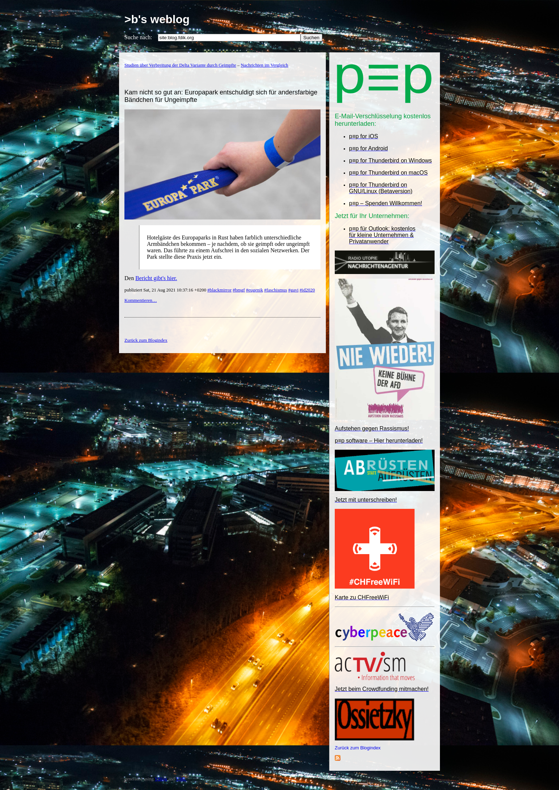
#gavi (293, 290)
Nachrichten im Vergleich (264, 65)
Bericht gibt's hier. (156, 278)
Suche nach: (138, 37)
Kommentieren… (140, 300)
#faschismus (275, 290)
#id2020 (307, 290)
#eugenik (254, 290)
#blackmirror (219, 290)
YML (181, 778)
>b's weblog (157, 19)
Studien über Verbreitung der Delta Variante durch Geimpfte (180, 65)
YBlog (161, 778)
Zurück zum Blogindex (358, 747)
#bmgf (239, 290)
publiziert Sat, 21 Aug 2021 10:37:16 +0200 (165, 290)
